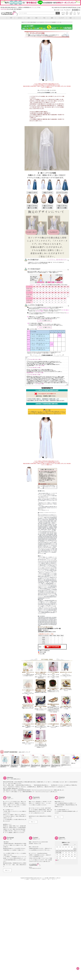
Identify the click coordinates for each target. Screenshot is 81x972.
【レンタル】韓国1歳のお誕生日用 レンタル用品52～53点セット (28, 674)
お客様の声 (68, 9)
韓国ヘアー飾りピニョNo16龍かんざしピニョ (66, 689)
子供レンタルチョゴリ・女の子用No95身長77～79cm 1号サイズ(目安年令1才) (53, 675)
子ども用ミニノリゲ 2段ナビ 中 (66, 725)
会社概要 (57, 9)
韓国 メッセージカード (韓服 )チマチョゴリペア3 (53, 725)
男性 (36, 17)
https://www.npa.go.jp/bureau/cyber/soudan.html (42, 790)
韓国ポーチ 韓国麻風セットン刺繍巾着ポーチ (28, 725)
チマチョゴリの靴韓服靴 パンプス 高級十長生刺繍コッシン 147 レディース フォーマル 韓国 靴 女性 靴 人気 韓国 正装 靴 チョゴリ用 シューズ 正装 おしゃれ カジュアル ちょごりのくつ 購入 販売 (53, 708)
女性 (29, 17)
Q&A (62, 9)
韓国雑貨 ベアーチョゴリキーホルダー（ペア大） (28, 742)
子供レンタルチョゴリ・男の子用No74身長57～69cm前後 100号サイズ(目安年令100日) (41, 675)
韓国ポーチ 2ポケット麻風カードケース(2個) (66, 707)
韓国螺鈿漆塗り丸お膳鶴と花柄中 (41, 691)
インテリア (61, 17)
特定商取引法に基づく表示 (35, 879)
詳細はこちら (33, 821)
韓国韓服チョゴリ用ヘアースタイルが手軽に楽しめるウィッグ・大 (53, 690)
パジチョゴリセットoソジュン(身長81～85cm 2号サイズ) (66, 674)
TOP (11, 17)
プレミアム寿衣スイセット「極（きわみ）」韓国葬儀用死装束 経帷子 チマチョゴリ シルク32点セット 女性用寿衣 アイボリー (41, 744)
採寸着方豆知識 (32, 22)
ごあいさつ (53, 879)
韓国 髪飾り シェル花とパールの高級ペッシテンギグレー (41, 708)
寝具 (71, 17)
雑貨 (52, 17)
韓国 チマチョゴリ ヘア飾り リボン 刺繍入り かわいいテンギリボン (28, 706)
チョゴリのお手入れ (40, 22)
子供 (44, 17)
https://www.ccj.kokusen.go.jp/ (42, 791)
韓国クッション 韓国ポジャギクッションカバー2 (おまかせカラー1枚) (41, 726)
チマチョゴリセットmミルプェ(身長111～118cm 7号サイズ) (28, 692)
